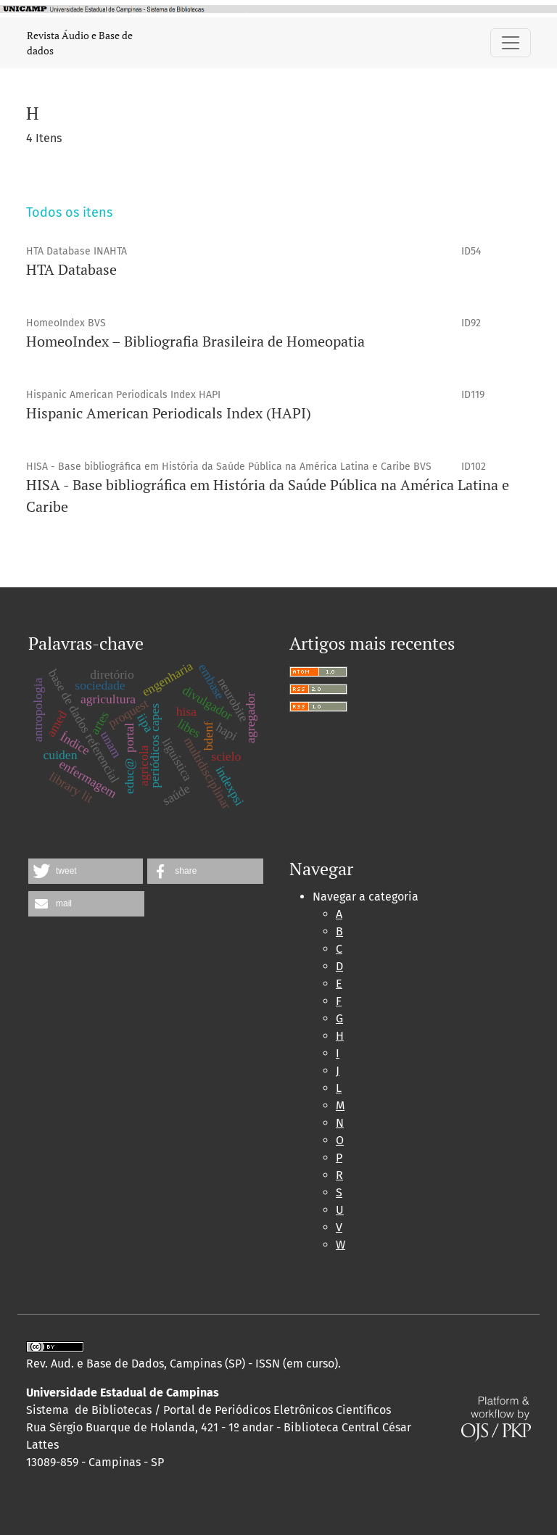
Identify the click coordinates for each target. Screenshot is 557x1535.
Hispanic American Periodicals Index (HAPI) (168, 413)
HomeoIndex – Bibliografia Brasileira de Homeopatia (195, 341)
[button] (85, 871)
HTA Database (71, 269)
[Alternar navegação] (510, 42)
